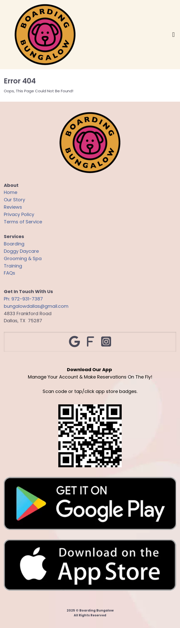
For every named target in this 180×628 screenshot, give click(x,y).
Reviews (13, 207)
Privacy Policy (19, 214)
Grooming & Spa (23, 258)
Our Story (14, 199)
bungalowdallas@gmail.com (36, 306)
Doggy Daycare (21, 251)
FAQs (9, 273)
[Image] (90, 503)
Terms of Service (23, 222)
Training (13, 266)
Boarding (14, 244)
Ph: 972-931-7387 (23, 299)
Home (10, 192)
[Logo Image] (45, 35)
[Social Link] (74, 342)
